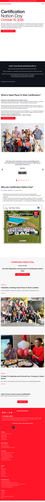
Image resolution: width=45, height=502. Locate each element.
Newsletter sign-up (4, 476)
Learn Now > (3, 293)
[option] (22, 168)
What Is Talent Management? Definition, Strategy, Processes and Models (13, 484)
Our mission (3, 492)
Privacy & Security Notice (14, 417)
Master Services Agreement (16, 420)
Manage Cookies (25, 420)
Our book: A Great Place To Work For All (7, 496)
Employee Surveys (4, 436)
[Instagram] (9, 412)
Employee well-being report (5, 481)
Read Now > (3, 383)
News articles (3, 471)
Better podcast (3, 468)
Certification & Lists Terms (26, 417)
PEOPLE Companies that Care (6, 454)
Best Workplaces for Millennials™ (6, 459)
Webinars (2, 474)
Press (33, 417)
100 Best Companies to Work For (8, 452)
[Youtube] (11, 412)
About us (3, 490)
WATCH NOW (22, 401)
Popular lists (3, 451)
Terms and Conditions (5, 417)
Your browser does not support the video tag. (22, 47)
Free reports (3, 470)
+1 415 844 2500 (7, 416)
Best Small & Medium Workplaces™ (6, 455)
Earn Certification (8, 118)
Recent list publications (5, 446)
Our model (3, 493)
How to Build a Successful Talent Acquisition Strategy (9, 485)
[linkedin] (3, 412)
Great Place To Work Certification (6, 433)
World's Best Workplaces (5, 458)
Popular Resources (5, 479)
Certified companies (4, 444)
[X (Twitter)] (7, 412)
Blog (2, 467)
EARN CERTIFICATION (8, 30)
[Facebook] (5, 412)
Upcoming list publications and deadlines (8, 447)
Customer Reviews (4, 439)
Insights (2, 465)
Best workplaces (4, 443)
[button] (2, 169)
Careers (20, 417)
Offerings (3, 432)
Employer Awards (4, 435)
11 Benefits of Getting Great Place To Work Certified (20, 288)
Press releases (3, 473)
